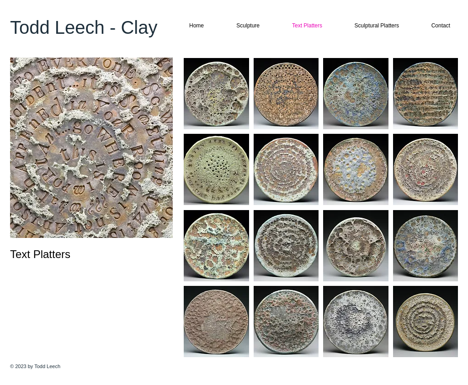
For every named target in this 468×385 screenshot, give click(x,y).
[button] (216, 93)
